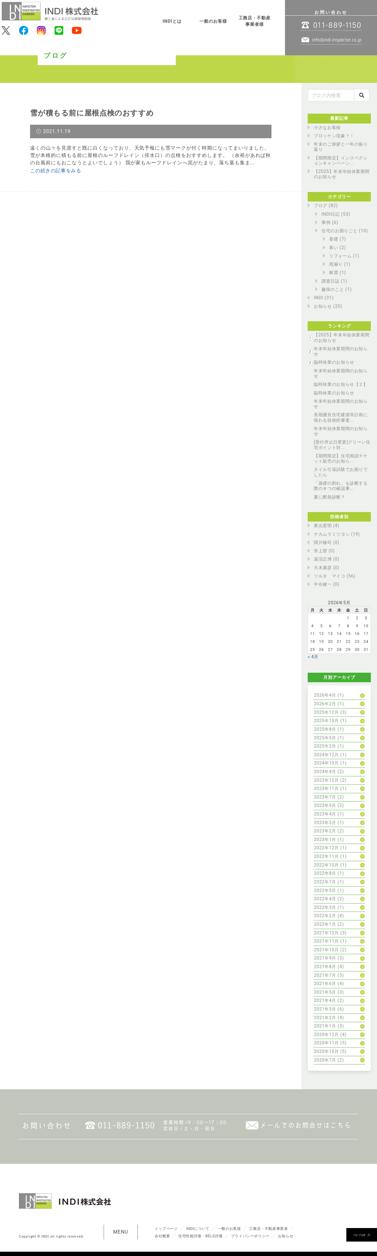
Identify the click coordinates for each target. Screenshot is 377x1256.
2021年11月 (327, 941)
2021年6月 (325, 983)
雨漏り (336, 264)
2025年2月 (325, 746)
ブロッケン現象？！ (334, 136)
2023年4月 (325, 814)
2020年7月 (325, 1060)
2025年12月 (327, 712)
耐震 (333, 272)
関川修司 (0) (327, 542)
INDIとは (172, 21)
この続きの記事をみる (56, 171)
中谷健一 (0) (327, 584)
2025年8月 (325, 729)
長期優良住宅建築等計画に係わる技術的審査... (341, 417)
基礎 (333, 239)
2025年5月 (325, 738)
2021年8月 (325, 966)
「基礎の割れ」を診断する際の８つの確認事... (341, 486)
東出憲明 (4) (327, 525)
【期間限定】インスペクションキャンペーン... (341, 160)
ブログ (321, 205)
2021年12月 (327, 933)
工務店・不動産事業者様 (255, 21)
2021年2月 (325, 1017)
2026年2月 (325, 703)
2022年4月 (325, 899)
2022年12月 (327, 848)
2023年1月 (325, 839)
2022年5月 (325, 890)
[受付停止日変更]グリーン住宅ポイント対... (340, 445)
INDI (318, 297)
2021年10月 (327, 950)
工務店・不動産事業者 (277, 1228)
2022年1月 (325, 924)
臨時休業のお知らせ (334, 362)
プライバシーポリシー (258, 1235)
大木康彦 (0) (327, 567)
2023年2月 (325, 831)
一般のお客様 (213, 21)
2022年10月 (327, 865)
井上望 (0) (324, 551)
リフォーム (340, 256)
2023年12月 (327, 780)
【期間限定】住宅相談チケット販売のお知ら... (341, 458)
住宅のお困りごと (339, 230)
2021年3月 (325, 1009)
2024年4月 (325, 771)
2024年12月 (327, 754)
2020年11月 (327, 1043)
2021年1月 (325, 1026)
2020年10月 (327, 1051)
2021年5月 (325, 992)
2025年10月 (327, 720)
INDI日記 (330, 214)
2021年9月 (325, 958)
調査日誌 (330, 281)
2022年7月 (325, 882)
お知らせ (323, 306)
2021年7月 (325, 975)
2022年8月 (325, 873)
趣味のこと (332, 289)
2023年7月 (325, 797)
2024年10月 (327, 763)
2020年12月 (327, 1034)
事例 (326, 222)
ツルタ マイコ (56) (335, 576)
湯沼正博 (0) (327, 559)
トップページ (167, 1228)
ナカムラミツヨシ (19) (337, 534)
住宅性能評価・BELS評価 (204, 1235)
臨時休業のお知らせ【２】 (341, 384)
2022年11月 (327, 856)
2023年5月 (325, 805)
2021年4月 (325, 1000)
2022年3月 (325, 907)
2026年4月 (325, 695)
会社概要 (163, 1235)
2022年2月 (325, 915)
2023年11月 (327, 788)
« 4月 (313, 656)
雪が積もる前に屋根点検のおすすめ (97, 112)
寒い (333, 247)
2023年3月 (325, 822)
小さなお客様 (327, 127)
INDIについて (201, 1228)
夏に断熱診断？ (330, 497)
